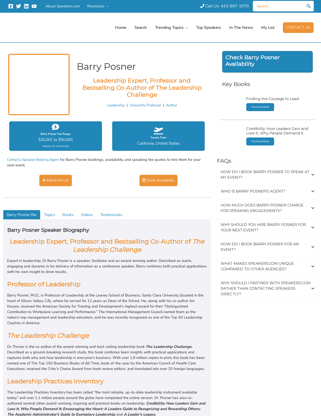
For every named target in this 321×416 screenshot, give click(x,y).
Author (172, 102)
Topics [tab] (51, 215)
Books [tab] (70, 215)
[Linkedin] (26, 6)
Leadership (115, 102)
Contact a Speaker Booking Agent (34, 159)
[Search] (310, 6)
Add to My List (55, 180)
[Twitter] (18, 6)
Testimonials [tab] (115, 215)
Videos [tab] (90, 215)
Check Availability (158, 180)
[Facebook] (10, 6)
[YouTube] (34, 6)
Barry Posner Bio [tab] (22, 215)
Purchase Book (260, 100)
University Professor (146, 102)
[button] (106, 6)
